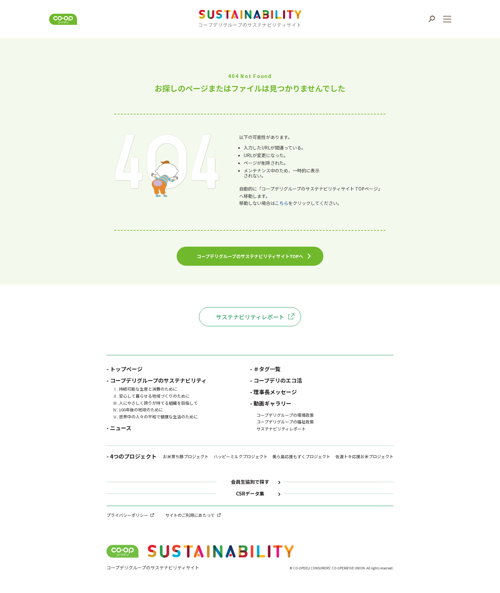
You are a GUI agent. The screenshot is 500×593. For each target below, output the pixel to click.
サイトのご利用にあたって (190, 515)
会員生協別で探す (250, 482)
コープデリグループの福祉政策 (285, 422)
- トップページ (125, 369)
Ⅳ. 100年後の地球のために (138, 410)
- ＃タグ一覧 (265, 369)
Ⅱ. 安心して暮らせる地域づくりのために (151, 396)
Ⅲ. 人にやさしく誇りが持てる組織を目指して (155, 403)
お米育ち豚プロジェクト (186, 456)
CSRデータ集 (250, 493)
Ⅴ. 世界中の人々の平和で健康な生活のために (155, 417)
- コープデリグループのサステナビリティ (157, 380)
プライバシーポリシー (127, 515)
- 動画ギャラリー (270, 403)
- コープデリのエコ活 (276, 380)
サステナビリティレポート (250, 317)
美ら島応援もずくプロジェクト (301, 456)
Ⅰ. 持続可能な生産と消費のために (145, 389)
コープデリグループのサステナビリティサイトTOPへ (250, 256)
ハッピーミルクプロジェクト (241, 456)
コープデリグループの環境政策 (285, 415)
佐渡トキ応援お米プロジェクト (364, 456)
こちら (281, 203)
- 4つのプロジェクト (132, 457)
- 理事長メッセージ (273, 392)
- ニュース (119, 428)
